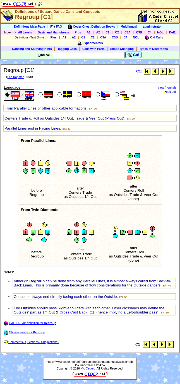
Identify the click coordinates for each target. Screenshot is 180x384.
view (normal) (167, 87)
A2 (98, 32)
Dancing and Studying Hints (32, 48)
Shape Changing (122, 48)
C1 (107, 32)
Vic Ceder (87, 368)
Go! (134, 55)
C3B (139, 32)
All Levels (25, 32)
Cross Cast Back (73, 312)
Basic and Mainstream (53, 32)
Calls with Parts (93, 48)
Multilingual (129, 26)
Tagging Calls (67, 48)
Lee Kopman (15, 77)
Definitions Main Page (29, 26)
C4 (150, 32)
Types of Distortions (153, 48)
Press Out (114, 118)
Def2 (172, 32)
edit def (170, 91)
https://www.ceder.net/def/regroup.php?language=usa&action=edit (90, 361)
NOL (160, 32)
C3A (127, 32)
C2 (117, 32)
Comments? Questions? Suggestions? (31, 342)
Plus (78, 32)
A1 (89, 32)
